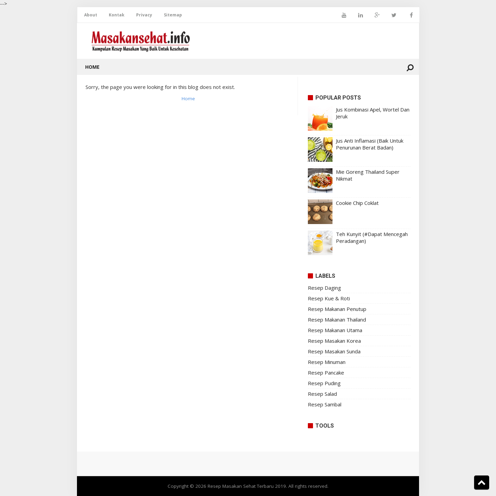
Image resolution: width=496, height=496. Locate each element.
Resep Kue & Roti (329, 298)
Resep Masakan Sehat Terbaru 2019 (247, 486)
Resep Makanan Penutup (337, 308)
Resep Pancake (326, 372)
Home (92, 67)
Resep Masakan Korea (334, 340)
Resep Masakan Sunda (334, 351)
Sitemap (173, 15)
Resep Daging (324, 287)
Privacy (144, 15)
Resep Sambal (324, 404)
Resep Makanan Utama (335, 330)
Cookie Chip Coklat (357, 202)
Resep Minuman (326, 361)
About (90, 15)
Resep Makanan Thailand (337, 319)
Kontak (117, 15)
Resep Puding (324, 383)
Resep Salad (322, 393)
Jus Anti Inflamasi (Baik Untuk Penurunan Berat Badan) (369, 144)
